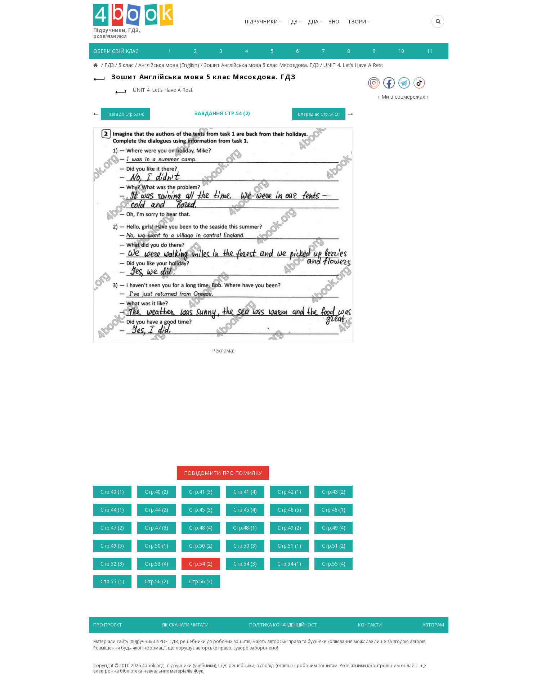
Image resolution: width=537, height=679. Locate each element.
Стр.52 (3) (112, 563)
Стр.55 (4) (333, 563)
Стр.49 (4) (333, 527)
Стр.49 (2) (289, 527)
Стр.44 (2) (156, 509)
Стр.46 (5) (289, 509)
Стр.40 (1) (112, 491)
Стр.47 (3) (156, 527)
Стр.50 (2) (200, 545)
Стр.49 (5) (112, 545)
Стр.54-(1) (289, 563)
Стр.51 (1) (289, 545)
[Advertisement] (223, 404)
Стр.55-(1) (112, 581)
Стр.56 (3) (200, 581)
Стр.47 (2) (112, 527)
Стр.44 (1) (112, 509)
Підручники (261, 21)
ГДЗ (292, 21)
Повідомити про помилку (223, 472)
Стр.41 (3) (200, 491)
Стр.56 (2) (156, 581)
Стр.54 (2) (200, 563)
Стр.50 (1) (156, 545)
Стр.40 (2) (156, 491)
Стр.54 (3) (245, 563)
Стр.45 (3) (200, 509)
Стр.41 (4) (245, 491)
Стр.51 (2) (333, 545)
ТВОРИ (357, 21)
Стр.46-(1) (333, 509)
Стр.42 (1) (289, 491)
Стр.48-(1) (245, 527)
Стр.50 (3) (245, 545)
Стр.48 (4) (200, 527)
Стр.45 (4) (245, 509)
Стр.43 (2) (333, 491)
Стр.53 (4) (156, 563)
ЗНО (334, 21)
